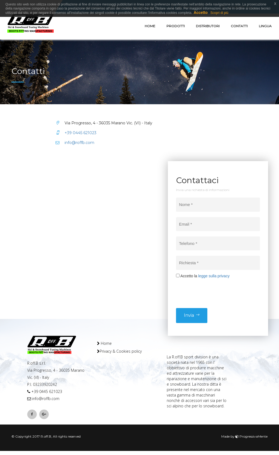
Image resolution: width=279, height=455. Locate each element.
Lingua (265, 26)
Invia (191, 315)
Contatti (239, 26)
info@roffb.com (75, 142)
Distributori (208, 26)
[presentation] (217, 289)
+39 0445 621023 (76, 132)
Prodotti (175, 26)
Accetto (201, 12)
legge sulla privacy (213, 276)
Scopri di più (219, 13)
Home (150, 26)
